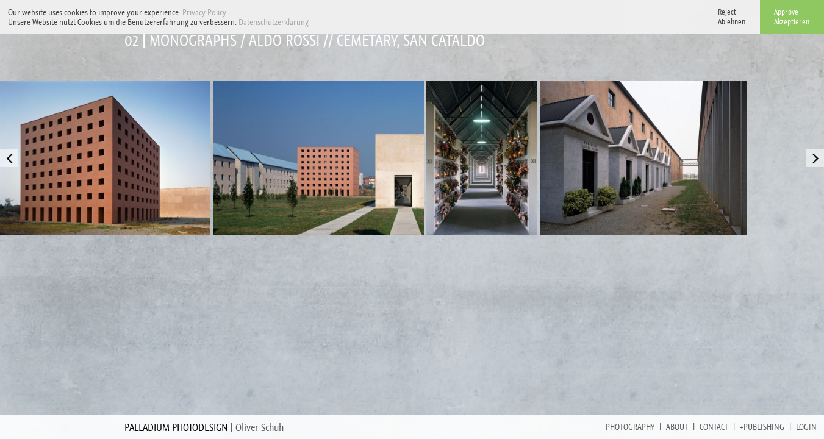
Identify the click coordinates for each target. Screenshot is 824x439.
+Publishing (762, 426)
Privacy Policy (204, 12)
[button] (311, 22)
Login (806, 426)
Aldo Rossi (284, 40)
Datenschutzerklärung (273, 21)
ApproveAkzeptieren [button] (791, 17)
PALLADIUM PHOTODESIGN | (204, 427)
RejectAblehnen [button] (731, 17)
